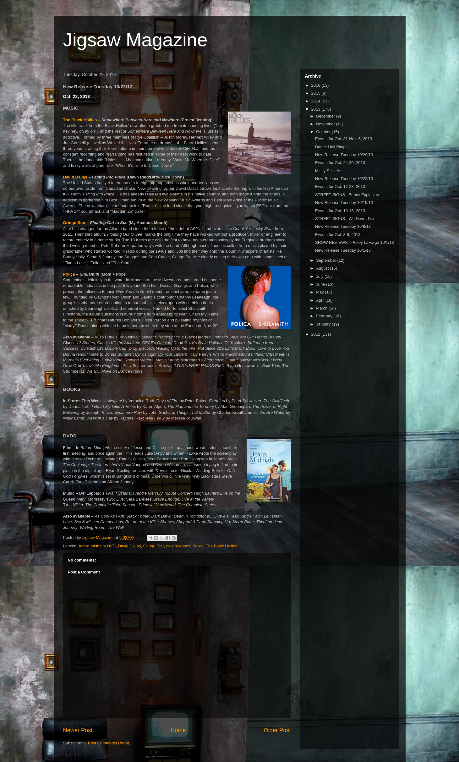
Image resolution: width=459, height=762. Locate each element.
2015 (316, 93)
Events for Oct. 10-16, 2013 (340, 210)
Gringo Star (74, 222)
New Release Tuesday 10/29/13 (344, 154)
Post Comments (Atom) (109, 743)
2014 (316, 101)
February (325, 316)
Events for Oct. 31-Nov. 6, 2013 (343, 138)
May (320, 292)
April (320, 300)
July (320, 276)
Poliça (69, 274)
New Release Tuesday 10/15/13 (344, 202)
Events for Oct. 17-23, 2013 (340, 186)
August (323, 268)
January (324, 324)
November (326, 124)
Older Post (277, 730)
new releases (178, 546)
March (322, 308)
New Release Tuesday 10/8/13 (343, 226)
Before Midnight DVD (96, 546)
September (326, 260)
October (324, 131)
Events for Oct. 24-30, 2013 (340, 162)
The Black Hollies (80, 120)
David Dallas (75, 177)
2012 (316, 334)
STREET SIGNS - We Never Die (344, 218)
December (326, 116)
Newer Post (78, 730)
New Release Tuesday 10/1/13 (343, 250)
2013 (316, 109)
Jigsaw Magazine (135, 39)
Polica (197, 546)
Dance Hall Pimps (331, 147)
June (321, 284)
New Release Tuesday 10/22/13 (344, 178)
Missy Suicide (327, 170)
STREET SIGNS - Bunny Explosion (347, 194)
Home (178, 730)
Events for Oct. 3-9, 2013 (338, 234)
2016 (316, 85)
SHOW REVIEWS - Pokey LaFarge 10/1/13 (354, 242)
